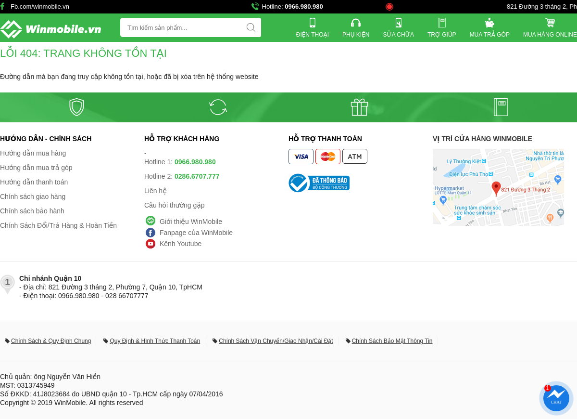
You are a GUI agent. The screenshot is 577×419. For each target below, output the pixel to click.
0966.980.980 (304, 6)
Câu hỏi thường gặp (174, 205)
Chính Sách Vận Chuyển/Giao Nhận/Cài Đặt (276, 341)
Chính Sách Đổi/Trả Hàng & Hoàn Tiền (58, 225)
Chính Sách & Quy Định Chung (51, 341)
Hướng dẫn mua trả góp (36, 167)
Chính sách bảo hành (32, 211)
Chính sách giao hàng (32, 196)
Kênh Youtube (180, 244)
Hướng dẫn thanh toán (34, 182)
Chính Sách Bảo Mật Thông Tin (392, 341)
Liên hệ (155, 191)
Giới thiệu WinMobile (191, 221)
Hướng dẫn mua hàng (33, 153)
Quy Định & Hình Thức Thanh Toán (155, 341)
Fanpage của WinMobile (196, 232)
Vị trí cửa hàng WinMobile (482, 139)
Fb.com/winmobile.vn (40, 6)
